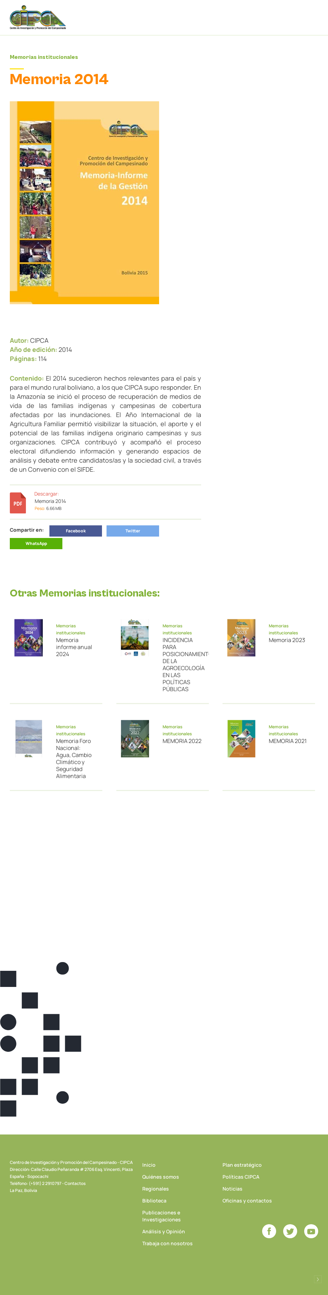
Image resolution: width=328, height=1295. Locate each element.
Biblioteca (154, 1200)
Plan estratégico (242, 1164)
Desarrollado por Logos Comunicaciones (318, 1279)
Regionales (155, 1188)
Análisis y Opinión (163, 1231)
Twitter (132, 531)
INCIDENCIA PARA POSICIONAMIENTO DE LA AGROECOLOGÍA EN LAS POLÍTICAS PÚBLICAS (182, 664)
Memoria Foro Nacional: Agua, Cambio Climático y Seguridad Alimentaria (73, 758)
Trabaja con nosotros (167, 1243)
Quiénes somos (160, 1176)
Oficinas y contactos (247, 1200)
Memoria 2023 (287, 639)
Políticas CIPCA (241, 1176)
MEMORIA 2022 (182, 740)
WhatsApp (36, 543)
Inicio (149, 1164)
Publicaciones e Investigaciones (161, 1216)
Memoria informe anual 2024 (74, 646)
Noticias (232, 1188)
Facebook (76, 531)
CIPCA (38, 17)
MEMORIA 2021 (288, 740)
